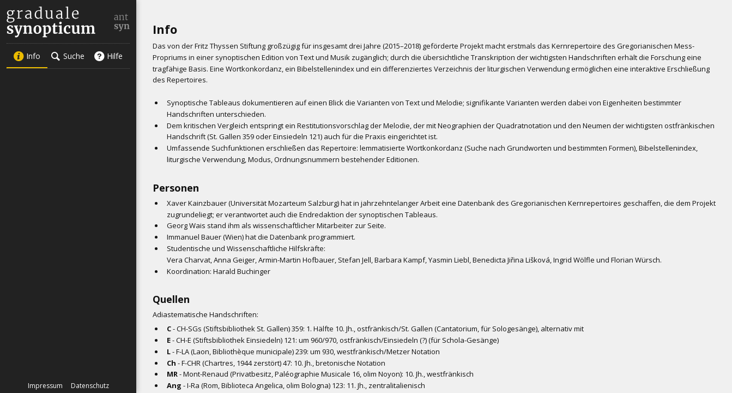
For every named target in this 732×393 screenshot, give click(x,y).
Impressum (45, 385)
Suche (68, 56)
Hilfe (108, 56)
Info (26, 56)
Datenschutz (90, 385)
